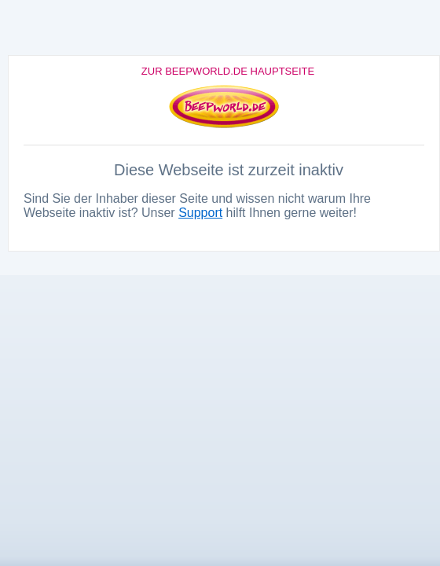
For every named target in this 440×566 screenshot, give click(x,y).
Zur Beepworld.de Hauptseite (227, 71)
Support (200, 212)
